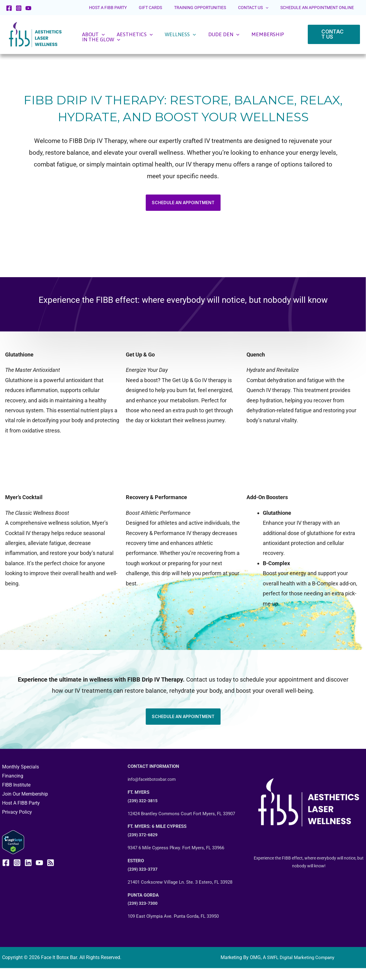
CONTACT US (266, 7)
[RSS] (50, 862)
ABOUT (89, 34)
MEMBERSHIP (232, 34)
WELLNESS (161, 34)
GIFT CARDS (180, 7)
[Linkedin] (28, 862)
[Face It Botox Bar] (35, 34)
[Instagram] (19, 8)
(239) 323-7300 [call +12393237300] (144, 904)
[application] (278, 7)
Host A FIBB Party (21, 803)
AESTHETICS (123, 34)
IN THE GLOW (272, 34)
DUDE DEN (196, 34)
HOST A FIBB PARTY (147, 7)
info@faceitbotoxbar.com (153, 780)
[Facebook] (9, 8)
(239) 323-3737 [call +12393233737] (144, 869)
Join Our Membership (25, 794)
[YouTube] (28, 8)
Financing (12, 776)
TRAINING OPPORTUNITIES (222, 7)
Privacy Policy (17, 812)
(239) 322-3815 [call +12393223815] (144, 801)
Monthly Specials (20, 767)
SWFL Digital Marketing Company (301, 958)
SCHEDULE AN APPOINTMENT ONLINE (321, 7)
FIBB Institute (16, 785)
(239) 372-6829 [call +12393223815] (144, 835)
